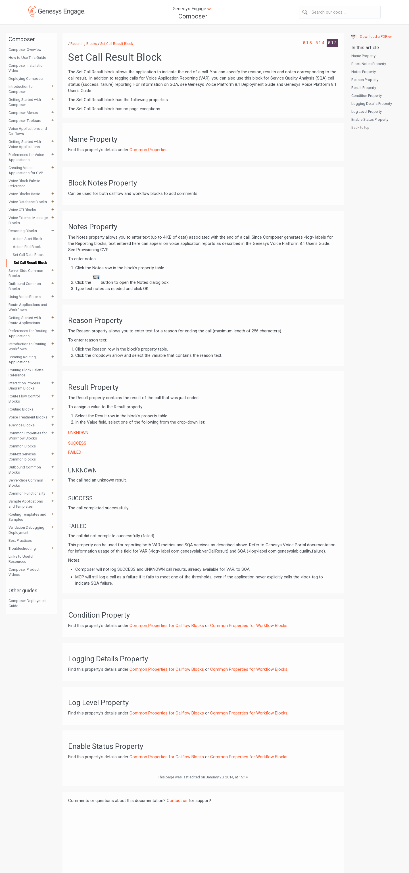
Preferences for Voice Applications (26, 157)
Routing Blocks (21, 409)
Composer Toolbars (25, 120)
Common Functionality (27, 493)
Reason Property (364, 80)
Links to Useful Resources (21, 559)
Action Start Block (27, 239)
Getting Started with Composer (25, 102)
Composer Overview (25, 49)
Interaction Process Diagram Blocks (24, 385)
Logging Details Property (371, 103)
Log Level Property (366, 111)
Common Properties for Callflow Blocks (167, 625)
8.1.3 (332, 42)
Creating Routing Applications (22, 359)
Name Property (363, 56)
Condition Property (366, 95)
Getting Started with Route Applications (25, 320)
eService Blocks (22, 425)
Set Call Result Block (30, 263)
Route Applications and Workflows (28, 307)
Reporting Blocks (23, 231)
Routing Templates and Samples (27, 517)
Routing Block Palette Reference (26, 372)
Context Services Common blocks (22, 456)
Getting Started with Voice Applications (25, 144)
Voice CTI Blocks (22, 210)
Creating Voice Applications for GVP (26, 170)
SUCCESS (77, 443)
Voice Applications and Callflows (28, 131)
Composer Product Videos (24, 572)
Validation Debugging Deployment (26, 530)
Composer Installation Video (27, 68)
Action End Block (27, 247)
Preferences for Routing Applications (28, 333)
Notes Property (363, 72)
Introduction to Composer (21, 89)
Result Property (363, 88)
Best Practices (20, 540)
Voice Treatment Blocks (28, 417)
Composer (192, 16)
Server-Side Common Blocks (26, 273)
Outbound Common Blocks (25, 286)
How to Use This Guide (27, 57)
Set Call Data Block (28, 255)
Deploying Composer (26, 78)
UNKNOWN (78, 432)
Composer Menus (23, 113)
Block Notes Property (368, 64)
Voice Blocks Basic (24, 194)
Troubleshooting (22, 548)
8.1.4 (320, 42)
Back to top (360, 128)
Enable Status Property (369, 119)
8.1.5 (308, 42)
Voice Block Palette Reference (24, 183)
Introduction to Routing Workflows (27, 346)
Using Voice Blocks (25, 297)
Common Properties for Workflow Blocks (28, 435)
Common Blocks (22, 446)
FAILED (74, 452)
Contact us (177, 800)
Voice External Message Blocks (28, 220)
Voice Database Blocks (28, 202)
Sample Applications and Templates (26, 504)
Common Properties (149, 149)
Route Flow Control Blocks (24, 398)
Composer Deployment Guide (28, 603)
